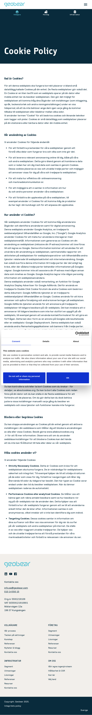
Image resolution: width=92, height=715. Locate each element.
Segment (52, 631)
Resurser (52, 648)
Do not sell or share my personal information (24, 377)
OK (67, 378)
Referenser (9, 643)
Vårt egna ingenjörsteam (60, 666)
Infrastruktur (75, 13)
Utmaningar (54, 635)
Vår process (10, 631)
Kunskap (8, 639)
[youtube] (10, 574)
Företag (46, 13)
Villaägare (17, 13)
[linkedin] (5, 574)
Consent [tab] (16, 341)
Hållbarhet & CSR (56, 670)
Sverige (84, 710)
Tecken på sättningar (14, 635)
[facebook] (15, 574)
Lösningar (53, 639)
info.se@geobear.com (16, 587)
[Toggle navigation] (85, 4)
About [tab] (76, 341)
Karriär (51, 675)
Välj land (52, 679)
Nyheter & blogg (12, 648)
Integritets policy (12, 706)
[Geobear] (14, 4)
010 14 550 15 (11, 591)
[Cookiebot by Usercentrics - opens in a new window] (77, 334)
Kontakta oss (10, 652)
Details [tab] (46, 341)
